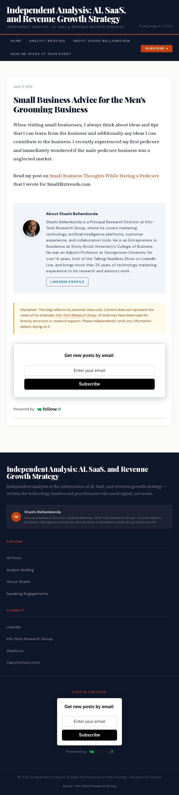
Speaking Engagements (27, 593)
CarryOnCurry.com (23, 662)
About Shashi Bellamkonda (101, 41)
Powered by (37, 409)
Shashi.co (15, 651)
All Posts (14, 558)
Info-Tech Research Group (76, 315)
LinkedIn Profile (67, 282)
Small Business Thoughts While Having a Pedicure (104, 176)
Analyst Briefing (47, 41)
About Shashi (18, 581)
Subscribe (155, 48)
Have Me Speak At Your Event (40, 54)
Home (16, 41)
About (68, 786)
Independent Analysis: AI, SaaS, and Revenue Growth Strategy (66, 14)
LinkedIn (14, 627)
